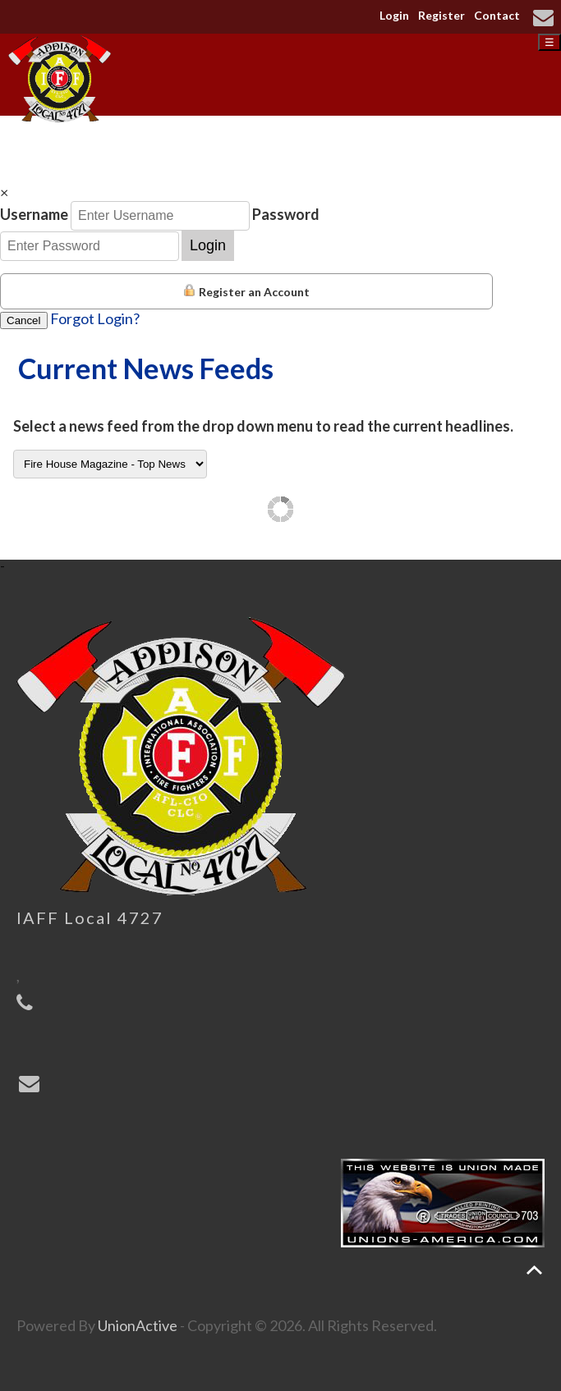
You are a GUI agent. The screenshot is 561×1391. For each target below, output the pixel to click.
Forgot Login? (95, 318)
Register (441, 15)
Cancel (24, 320)
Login (394, 15)
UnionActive (137, 1325)
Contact (497, 15)
